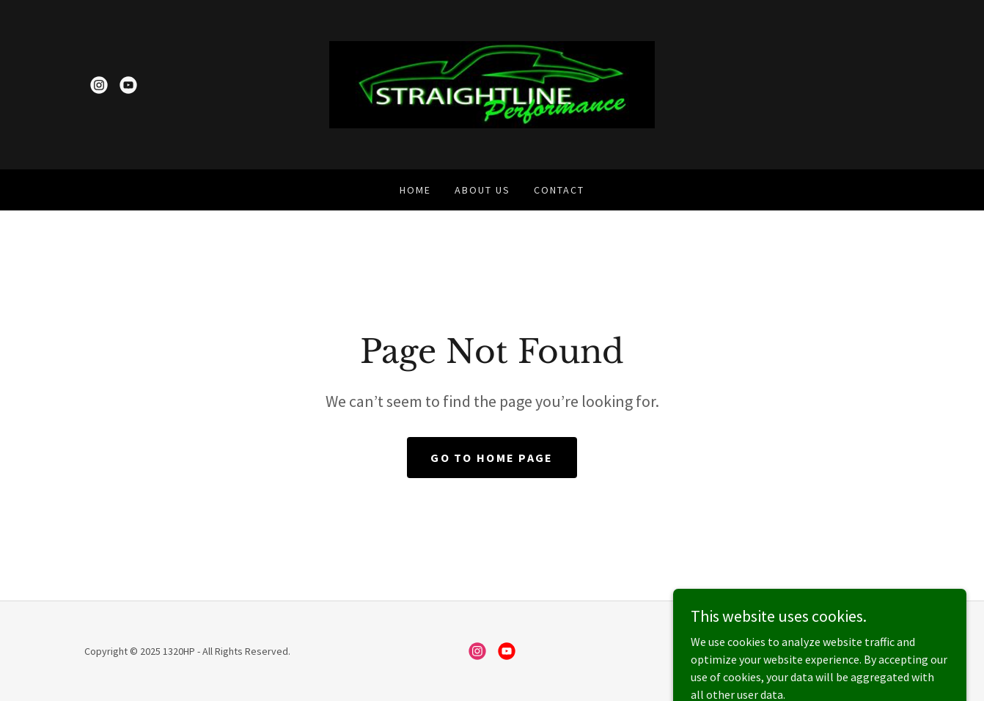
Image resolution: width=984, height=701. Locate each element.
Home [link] (415, 190)
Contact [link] (559, 190)
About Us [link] (482, 190)
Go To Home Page (491, 457)
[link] (99, 85)
